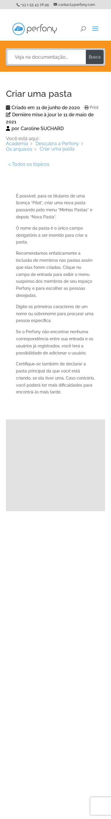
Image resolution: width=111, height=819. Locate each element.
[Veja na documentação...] (46, 57)
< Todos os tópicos (28, 164)
